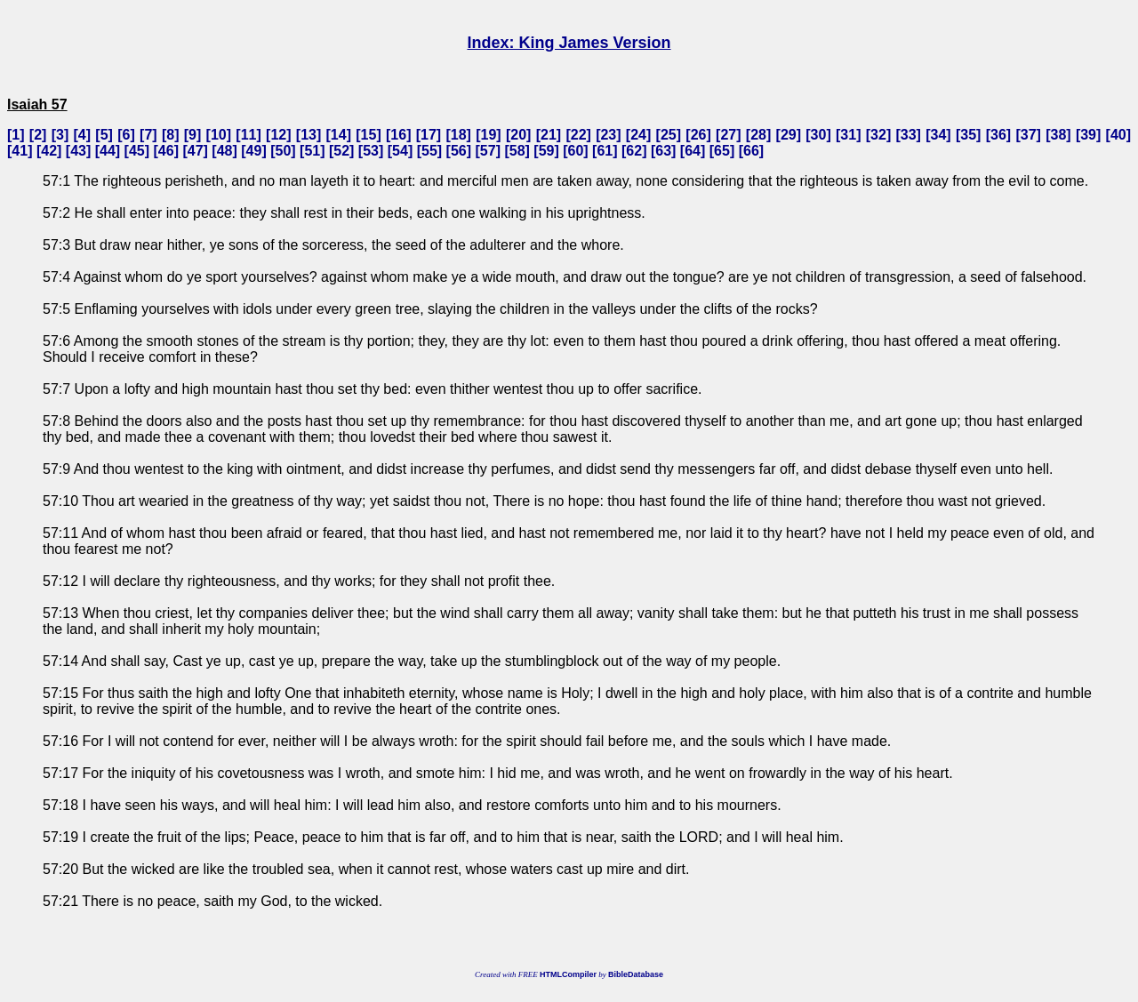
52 (341, 150)
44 (108, 150)
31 (848, 134)
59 (547, 150)
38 (1058, 134)
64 (693, 150)
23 (608, 134)
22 (579, 134)
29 (789, 134)
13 (309, 134)
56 (459, 150)
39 (1088, 134)
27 (728, 134)
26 (699, 134)
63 (663, 150)
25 (669, 134)
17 (429, 134)
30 (819, 134)
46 (166, 150)
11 (249, 134)
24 (638, 134)
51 (312, 150)
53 (371, 150)
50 (283, 150)
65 (722, 150)
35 (968, 134)
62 (634, 150)
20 (518, 134)
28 (758, 134)
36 (998, 134)
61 (605, 150)
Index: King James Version (568, 43)
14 (339, 134)
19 (489, 134)
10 (219, 134)
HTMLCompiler (568, 974)
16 (398, 134)
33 (909, 134)
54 (400, 150)
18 (459, 134)
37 (1029, 134)
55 (429, 150)
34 (939, 134)
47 (196, 150)
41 (20, 150)
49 (254, 150)
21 (549, 134)
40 (1118, 134)
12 (278, 134)
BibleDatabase (635, 974)
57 (488, 150)
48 (225, 150)
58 (517, 150)
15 (369, 134)
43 (78, 150)
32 (878, 134)
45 (137, 150)
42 (49, 150)
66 (751, 150)
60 (576, 150)
